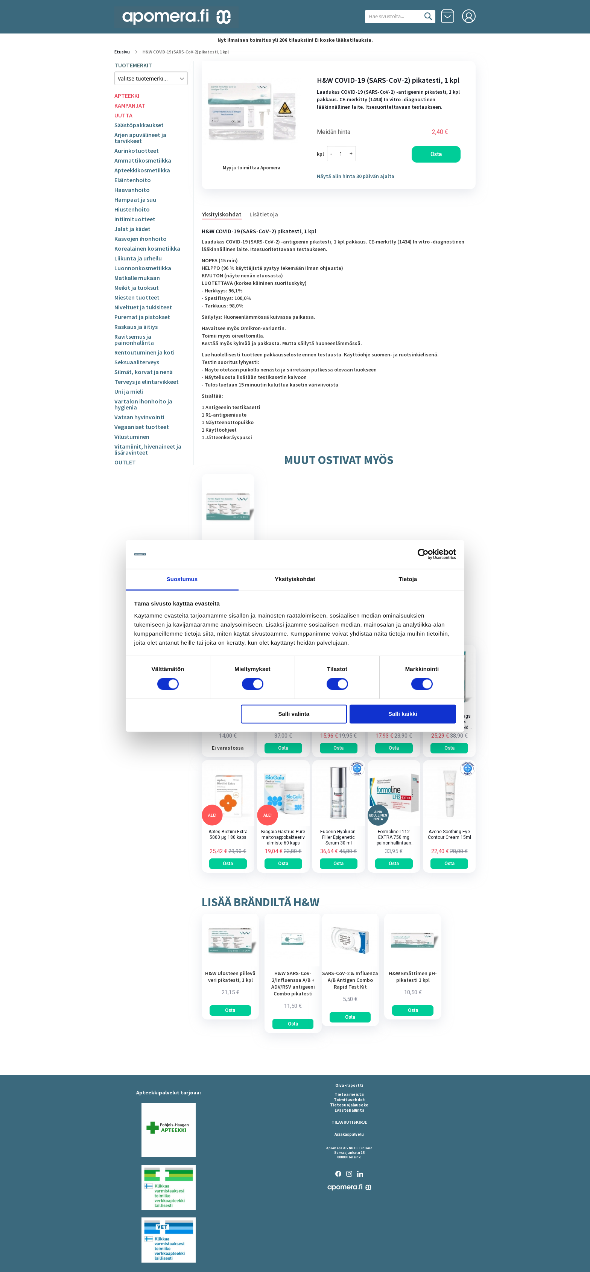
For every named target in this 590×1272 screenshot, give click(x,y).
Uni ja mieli (128, 391)
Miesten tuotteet (137, 297)
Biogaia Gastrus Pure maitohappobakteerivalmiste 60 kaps (283, 837)
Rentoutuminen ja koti (144, 352)
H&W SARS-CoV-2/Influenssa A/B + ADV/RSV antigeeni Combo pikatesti (293, 983)
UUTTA (123, 115)
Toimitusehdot (349, 1099)
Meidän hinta (333, 132)
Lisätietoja (263, 214)
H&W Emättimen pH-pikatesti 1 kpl (413, 976)
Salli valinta (294, 714)
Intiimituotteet (134, 219)
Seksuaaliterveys (136, 362)
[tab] (225, 213)
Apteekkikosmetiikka (142, 170)
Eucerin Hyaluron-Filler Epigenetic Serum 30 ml (338, 837)
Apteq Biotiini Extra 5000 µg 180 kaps (228, 834)
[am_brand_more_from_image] (230, 964)
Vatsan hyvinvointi (139, 417)
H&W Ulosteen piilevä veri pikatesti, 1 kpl (230, 976)
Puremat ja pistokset (142, 317)
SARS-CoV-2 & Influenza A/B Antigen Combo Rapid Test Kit (350, 980)
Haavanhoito (132, 189)
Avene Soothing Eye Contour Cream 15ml (449, 834)
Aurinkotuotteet (136, 150)
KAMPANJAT (129, 105)
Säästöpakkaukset (139, 125)
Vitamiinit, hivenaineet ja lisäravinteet (147, 449)
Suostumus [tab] (182, 579)
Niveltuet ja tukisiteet (143, 307)
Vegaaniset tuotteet (141, 427)
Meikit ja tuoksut (136, 287)
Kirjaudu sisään (469, 16)
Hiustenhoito (132, 209)
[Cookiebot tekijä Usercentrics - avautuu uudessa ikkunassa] (423, 554)
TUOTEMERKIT (133, 65)
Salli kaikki (402, 714)
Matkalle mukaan (137, 277)
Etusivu (122, 52)
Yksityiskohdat (222, 214)
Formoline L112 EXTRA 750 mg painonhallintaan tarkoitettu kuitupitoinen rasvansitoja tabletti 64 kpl (394, 837)
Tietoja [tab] (408, 579)
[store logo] (176, 17)
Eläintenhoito (132, 180)
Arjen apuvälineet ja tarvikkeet (140, 138)
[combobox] (391, 16)
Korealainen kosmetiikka (147, 248)
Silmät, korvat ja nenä (143, 372)
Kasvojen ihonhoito (140, 238)
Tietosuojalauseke (349, 1105)
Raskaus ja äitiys (136, 326)
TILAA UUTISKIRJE (349, 1122)
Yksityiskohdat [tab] (295, 579)
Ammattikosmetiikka (142, 160)
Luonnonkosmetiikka (142, 268)
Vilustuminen (131, 436)
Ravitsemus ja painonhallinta (134, 339)
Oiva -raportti (349, 1085)
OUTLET (125, 462)
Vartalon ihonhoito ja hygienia (143, 404)
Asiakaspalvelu (349, 1134)
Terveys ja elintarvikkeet (146, 381)
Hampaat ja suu (135, 199)
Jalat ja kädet (132, 229)
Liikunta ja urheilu (138, 258)
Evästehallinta (349, 1110)
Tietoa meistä (349, 1094)
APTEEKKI (126, 95)
